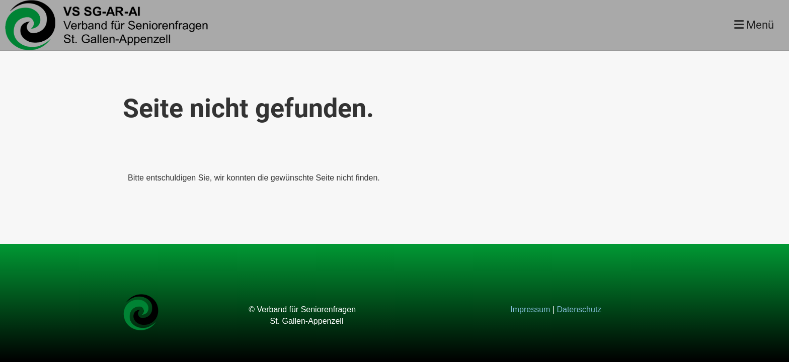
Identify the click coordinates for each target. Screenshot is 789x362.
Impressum (530, 309)
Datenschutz (579, 309)
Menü (754, 25)
